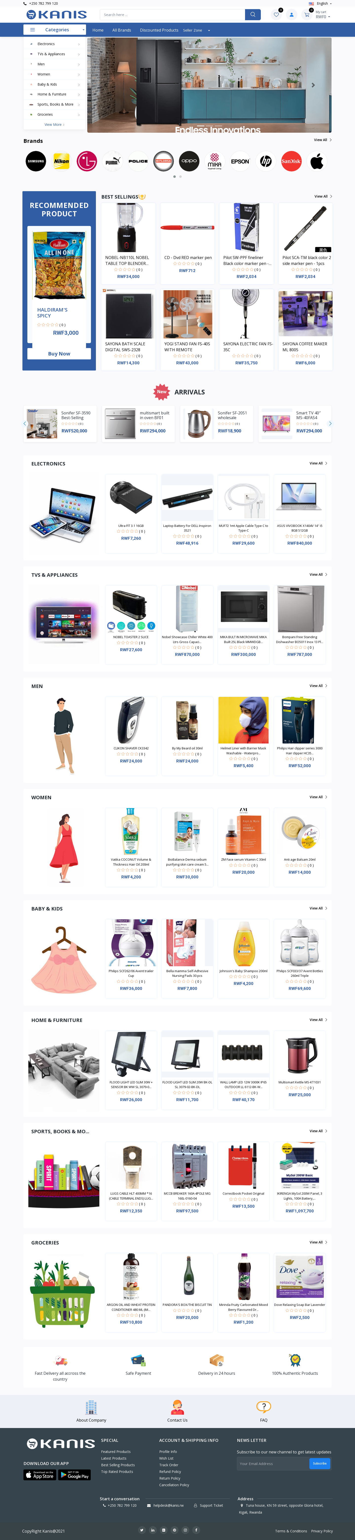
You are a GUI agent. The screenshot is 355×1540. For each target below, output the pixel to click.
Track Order (168, 1465)
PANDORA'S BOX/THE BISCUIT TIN (187, 1304)
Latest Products (113, 1458)
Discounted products (159, 30)
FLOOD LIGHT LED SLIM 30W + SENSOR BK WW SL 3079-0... (131, 1084)
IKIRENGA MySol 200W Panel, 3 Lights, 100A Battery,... (299, 1196)
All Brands (121, 30)
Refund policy (170, 1471)
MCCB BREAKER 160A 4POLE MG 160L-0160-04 (187, 1196)
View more (55, 124)
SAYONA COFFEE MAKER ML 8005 (305, 347)
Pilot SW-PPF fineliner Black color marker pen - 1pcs (246, 260)
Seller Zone (193, 30)
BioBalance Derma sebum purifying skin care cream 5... (187, 862)
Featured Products (116, 1451)
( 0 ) (62, 324)
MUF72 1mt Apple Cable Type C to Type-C (243, 528)
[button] (105, 85)
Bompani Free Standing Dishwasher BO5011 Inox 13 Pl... (299, 639)
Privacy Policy (322, 1531)
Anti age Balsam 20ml (300, 859)
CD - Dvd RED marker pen (188, 257)
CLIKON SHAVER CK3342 (131, 748)
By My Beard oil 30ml (187, 748)
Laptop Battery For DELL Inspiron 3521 (187, 528)
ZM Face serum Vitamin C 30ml (243, 859)
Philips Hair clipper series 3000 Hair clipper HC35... (299, 750)
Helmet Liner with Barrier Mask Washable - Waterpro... (243, 750)
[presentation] (24, 423)
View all (322, 139)
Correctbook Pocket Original (243, 1193)
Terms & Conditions (291, 1531)
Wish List (166, 1458)
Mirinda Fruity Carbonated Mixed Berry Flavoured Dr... (243, 1307)
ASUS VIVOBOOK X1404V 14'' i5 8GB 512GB (299, 528)
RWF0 (323, 14)
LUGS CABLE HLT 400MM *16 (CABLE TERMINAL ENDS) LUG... (131, 1196)
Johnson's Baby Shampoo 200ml (243, 971)
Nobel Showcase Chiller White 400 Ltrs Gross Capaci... (187, 639)
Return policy (169, 1478)
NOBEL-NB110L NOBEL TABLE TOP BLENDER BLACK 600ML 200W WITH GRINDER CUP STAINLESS (129, 260)
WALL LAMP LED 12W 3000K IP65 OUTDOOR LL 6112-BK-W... (243, 1084)
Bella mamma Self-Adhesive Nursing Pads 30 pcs (187, 973)
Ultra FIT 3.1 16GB (131, 525)
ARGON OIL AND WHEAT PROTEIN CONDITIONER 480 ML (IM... (131, 1307)
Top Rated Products (117, 1471)
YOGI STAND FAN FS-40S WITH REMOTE (187, 347)
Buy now (59, 353)
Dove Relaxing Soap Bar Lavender (299, 1304)
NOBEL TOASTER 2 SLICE (131, 637)
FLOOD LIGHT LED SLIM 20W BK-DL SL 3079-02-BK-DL (187, 1084)
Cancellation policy (174, 1485)
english (319, 3)
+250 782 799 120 (40, 3)
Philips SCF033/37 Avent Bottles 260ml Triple (300, 973)
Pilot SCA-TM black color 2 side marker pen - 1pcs (307, 260)
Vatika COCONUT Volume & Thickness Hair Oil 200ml (131, 862)
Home (98, 30)
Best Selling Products (118, 1465)
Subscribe (320, 1463)
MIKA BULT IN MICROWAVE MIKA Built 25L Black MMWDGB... (243, 639)
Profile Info (168, 1451)
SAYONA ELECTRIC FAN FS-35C (248, 347)
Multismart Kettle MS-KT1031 (300, 1082)
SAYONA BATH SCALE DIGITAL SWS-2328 (125, 347)
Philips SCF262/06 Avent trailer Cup (131, 973)
